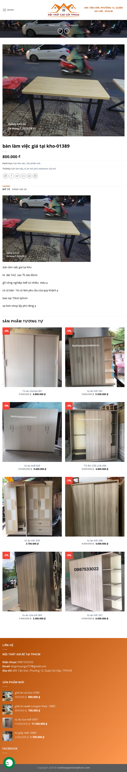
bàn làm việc (19, 163)
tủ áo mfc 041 (95, 391)
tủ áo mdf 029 (32, 465)
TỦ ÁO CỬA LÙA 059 (95, 465)
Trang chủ (54, 25)
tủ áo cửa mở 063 (32, 615)
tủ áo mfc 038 (95, 540)
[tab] (6, 189)
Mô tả (6, 189)
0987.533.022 (25, 662)
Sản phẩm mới (70, 25)
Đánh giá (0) (19, 189)
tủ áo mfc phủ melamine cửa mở (40, 168)
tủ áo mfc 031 (95, 615)
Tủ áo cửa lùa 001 (32, 391)
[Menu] (8, 10)
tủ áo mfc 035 (32, 540)
